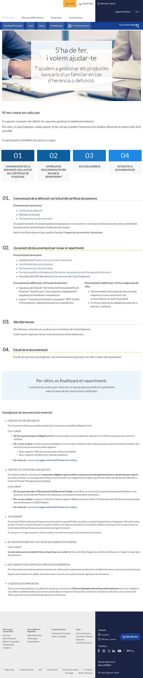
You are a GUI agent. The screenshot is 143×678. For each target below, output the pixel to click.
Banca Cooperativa (11, 641)
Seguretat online (34, 635)
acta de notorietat (43, 218)
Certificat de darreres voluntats (36, 264)
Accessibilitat (33, 641)
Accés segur (32, 638)
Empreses (80, 639)
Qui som (6, 635)
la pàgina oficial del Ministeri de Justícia (57, 460)
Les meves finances (84, 643)
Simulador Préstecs (84, 636)
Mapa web (9, 670)
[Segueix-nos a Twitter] (109, 650)
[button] (69, 3)
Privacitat (87, 670)
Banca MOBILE (104, 665)
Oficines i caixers (108, 639)
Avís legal (69, 673)
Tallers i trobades (59, 636)
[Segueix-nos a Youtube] (120, 650)
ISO (40, 670)
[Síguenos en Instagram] (104, 650)
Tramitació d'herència (61, 633)
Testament (25, 218)
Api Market (52, 670)
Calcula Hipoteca (83, 633)
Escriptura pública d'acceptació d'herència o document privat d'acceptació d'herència (65, 272)
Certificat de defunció (30, 210)
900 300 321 (130, 636)
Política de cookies (70, 670)
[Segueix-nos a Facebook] (99, 650)
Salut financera (9, 638)
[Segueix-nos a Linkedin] (114, 650)
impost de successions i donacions (83, 232)
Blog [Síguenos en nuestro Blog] (130, 650)
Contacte (105, 635)
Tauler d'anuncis (85, 673)
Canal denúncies (26, 670)
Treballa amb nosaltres (8, 646)
